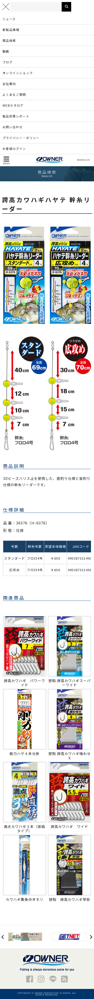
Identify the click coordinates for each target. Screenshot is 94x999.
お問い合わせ (13, 127)
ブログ (8, 62)
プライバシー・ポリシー (21, 138)
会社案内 (9, 83)
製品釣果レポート (16, 116)
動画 (6, 51)
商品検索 (9, 40)
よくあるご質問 (14, 94)
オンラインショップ (18, 73)
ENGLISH (83, 160)
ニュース (9, 19)
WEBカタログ (13, 105)
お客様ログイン (14, 148)
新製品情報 (11, 29)
